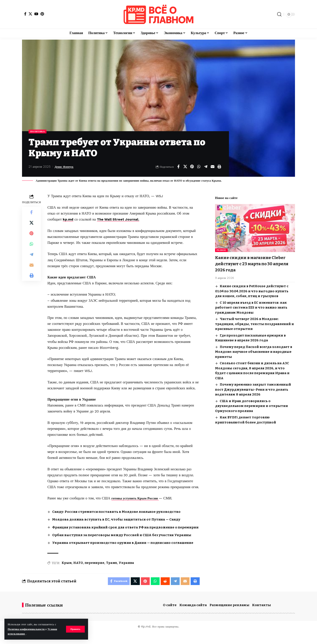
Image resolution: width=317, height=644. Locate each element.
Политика (38, 131)
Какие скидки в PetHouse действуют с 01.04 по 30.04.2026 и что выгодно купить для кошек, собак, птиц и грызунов (251, 288)
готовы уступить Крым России (136, 499)
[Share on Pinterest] (192, 167)
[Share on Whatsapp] (199, 167)
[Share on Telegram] (206, 167)
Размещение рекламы (229, 617)
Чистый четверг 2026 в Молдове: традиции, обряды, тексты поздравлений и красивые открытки (254, 321)
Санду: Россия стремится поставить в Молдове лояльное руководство (119, 512)
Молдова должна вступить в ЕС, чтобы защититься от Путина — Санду (119, 519)
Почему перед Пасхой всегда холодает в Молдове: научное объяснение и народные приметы (253, 349)
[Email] (212, 167)
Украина (126, 573)
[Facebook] (25, 14)
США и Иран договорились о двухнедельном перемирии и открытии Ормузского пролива (251, 403)
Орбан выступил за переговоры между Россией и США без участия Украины (125, 540)
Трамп (111, 573)
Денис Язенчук (66, 167)
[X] (30, 14)
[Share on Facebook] (178, 167)
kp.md (68, 220)
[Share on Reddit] (164, 592)
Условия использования (23, 633)
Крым (67, 573)
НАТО (78, 573)
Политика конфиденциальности (29, 629)
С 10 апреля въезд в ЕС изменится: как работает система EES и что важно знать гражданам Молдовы (251, 304)
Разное (221, 247)
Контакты (261, 617)
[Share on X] (185, 167)
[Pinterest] (42, 14)
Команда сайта (193, 617)
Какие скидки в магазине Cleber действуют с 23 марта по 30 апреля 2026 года (254, 261)
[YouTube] (36, 14)
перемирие (94, 573)
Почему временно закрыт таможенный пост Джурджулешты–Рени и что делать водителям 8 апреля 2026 (253, 386)
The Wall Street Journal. (119, 220)
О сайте (170, 617)
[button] (75, 629)
